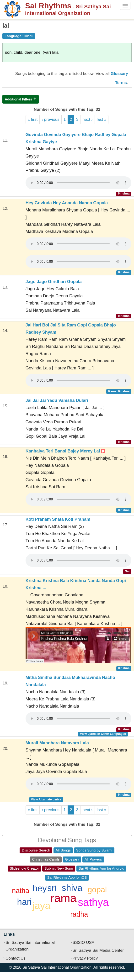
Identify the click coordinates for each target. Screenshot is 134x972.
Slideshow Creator (24, 868)
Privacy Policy (85, 958)
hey (39, 888)
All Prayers (93, 859)
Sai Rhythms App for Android (101, 868)
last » (102, 119)
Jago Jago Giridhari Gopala (54, 281)
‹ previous (50, 119)
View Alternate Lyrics (46, 799)
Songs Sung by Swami (94, 850)
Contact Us (15, 958)
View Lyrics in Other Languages (103, 734)
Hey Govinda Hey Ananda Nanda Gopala (67, 202)
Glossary (72, 859)
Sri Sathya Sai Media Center (98, 950)
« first (33, 119)
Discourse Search (36, 850)
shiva (72, 888)
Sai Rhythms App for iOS (67, 877)
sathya (93, 902)
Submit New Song (58, 868)
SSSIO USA (84, 942)
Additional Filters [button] (18, 99)
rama (63, 898)
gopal (97, 889)
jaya (41, 905)
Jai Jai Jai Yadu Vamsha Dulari (57, 400)
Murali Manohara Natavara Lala (57, 743)
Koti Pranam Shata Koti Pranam (58, 519)
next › (87, 119)
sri (52, 888)
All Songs (63, 850)
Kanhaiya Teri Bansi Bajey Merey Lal (65, 451)
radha (79, 914)
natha (20, 890)
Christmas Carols (45, 859)
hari (24, 902)
